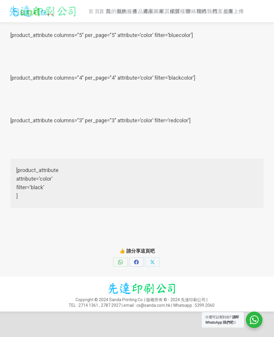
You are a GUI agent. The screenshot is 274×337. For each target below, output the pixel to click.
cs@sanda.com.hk (32, 14)
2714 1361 (88, 330)
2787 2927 (111, 330)
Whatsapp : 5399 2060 (92, 14)
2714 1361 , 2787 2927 (214, 6)
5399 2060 (205, 330)
